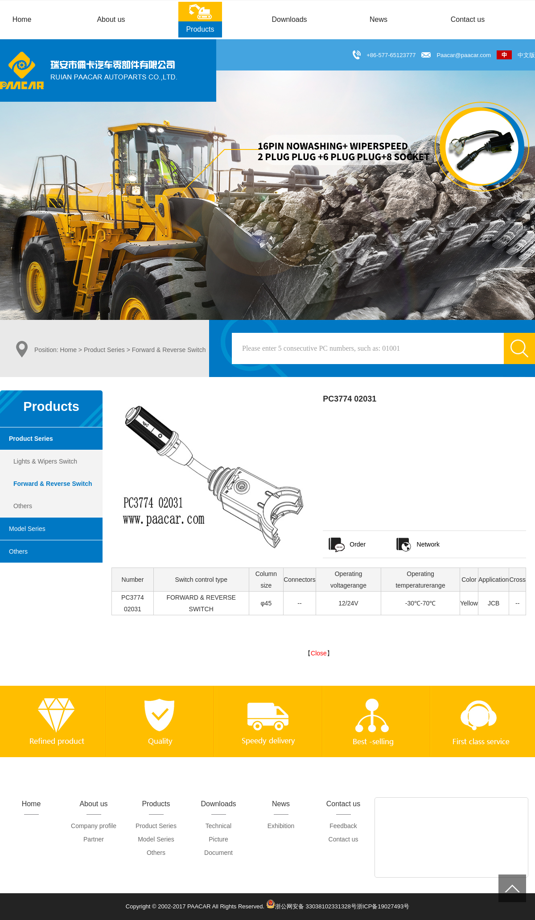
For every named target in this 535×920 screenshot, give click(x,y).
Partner (93, 839)
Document (218, 852)
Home (68, 349)
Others (22, 506)
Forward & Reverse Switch (52, 483)
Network (417, 544)
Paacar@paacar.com (463, 55)
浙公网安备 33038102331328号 (311, 903)
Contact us (343, 839)
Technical (218, 825)
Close (319, 653)
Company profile (93, 825)
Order (346, 544)
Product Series (104, 349)
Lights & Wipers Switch (45, 461)
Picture (218, 839)
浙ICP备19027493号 (383, 906)
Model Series (27, 528)
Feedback (343, 825)
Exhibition (281, 825)
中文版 (516, 55)
